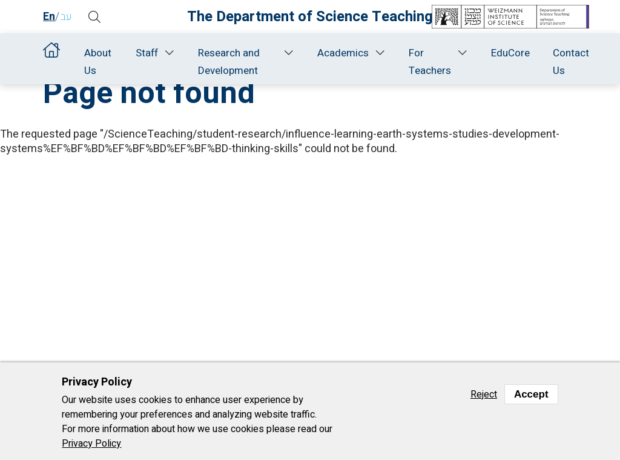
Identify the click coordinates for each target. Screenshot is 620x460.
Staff (147, 53)
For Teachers (430, 61)
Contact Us (571, 61)
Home (52, 53)
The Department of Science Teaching (310, 16)
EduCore (510, 53)
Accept (531, 394)
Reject (483, 394)
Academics (343, 53)
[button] (94, 17)
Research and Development (229, 61)
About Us (97, 61)
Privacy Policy (91, 443)
